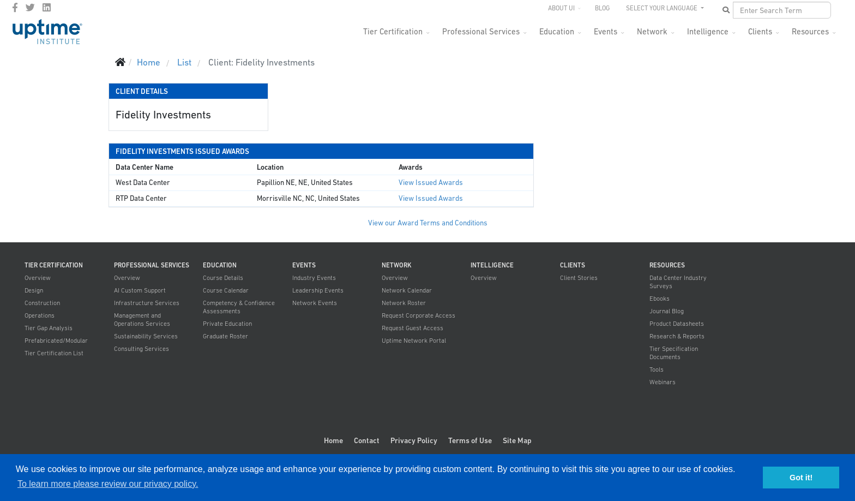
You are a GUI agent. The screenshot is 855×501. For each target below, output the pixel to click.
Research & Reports (677, 336)
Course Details (223, 278)
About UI (561, 8)
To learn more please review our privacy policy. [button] (107, 483)
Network (652, 31)
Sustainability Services (146, 336)
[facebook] (15, 7)
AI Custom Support (140, 290)
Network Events (314, 303)
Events (605, 31)
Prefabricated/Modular (56, 340)
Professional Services (481, 31)
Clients (760, 31)
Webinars (662, 382)
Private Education (227, 323)
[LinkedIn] (47, 7)
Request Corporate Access (418, 315)
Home (333, 440)
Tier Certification (393, 31)
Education (556, 31)
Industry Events (314, 278)
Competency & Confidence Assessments (239, 307)
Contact (367, 440)
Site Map (517, 440)
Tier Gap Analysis (49, 328)
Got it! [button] (801, 477)
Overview (38, 278)
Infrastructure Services (146, 303)
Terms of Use (470, 440)
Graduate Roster (225, 336)
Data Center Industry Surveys (678, 282)
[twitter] (30, 7)
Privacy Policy (413, 440)
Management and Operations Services (142, 319)
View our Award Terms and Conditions (427, 223)
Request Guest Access (412, 328)
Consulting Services (141, 349)
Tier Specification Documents (673, 353)
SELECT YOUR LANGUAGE (662, 8)
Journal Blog (666, 311)
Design (34, 290)
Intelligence (707, 31)
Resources (810, 31)
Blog (602, 8)
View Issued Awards (431, 182)
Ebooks (659, 298)
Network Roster (404, 303)
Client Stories (579, 278)
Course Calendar (226, 290)
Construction (42, 303)
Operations (40, 315)
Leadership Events (318, 290)
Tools (656, 369)
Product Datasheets (676, 323)
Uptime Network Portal (414, 340)
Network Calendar (407, 290)
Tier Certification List (54, 353)
